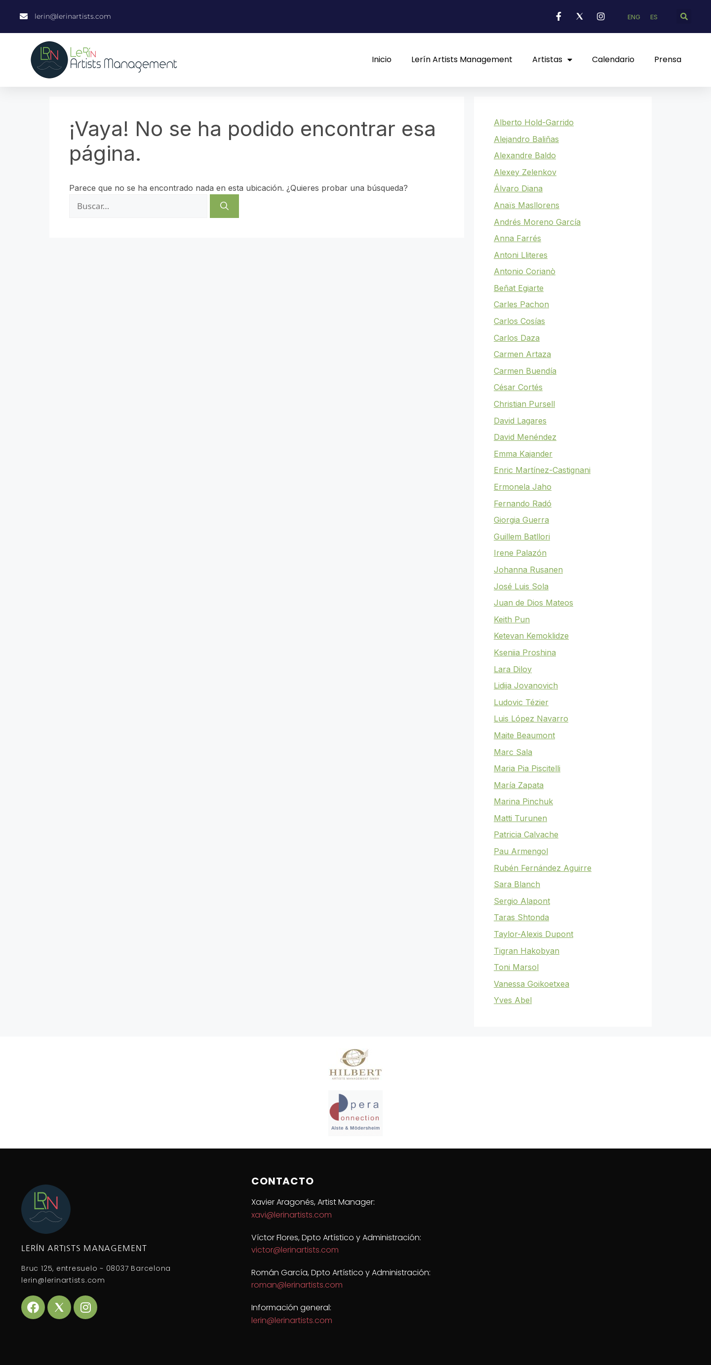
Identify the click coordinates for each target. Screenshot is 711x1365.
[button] (683, 16)
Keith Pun (512, 619)
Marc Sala (513, 752)
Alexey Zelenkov (525, 172)
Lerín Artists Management (462, 59)
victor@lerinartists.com (295, 1250)
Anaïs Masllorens (526, 205)
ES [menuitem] (654, 17)
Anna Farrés (517, 238)
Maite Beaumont (524, 735)
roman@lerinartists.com (297, 1285)
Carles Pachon (521, 304)
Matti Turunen (520, 818)
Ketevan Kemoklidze (531, 636)
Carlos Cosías (519, 321)
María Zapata (519, 785)
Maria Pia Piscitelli (527, 768)
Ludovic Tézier (521, 702)
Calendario (613, 59)
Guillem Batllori (522, 536)
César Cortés (518, 387)
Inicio (382, 59)
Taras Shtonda (521, 917)
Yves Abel (513, 1000)
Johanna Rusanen (528, 570)
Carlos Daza (517, 338)
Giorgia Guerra (521, 520)
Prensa (667, 59)
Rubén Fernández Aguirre (543, 868)
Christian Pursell (524, 404)
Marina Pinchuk (523, 801)
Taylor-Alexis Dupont (533, 934)
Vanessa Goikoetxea (531, 984)
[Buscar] (224, 206)
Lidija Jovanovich (526, 685)
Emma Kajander (523, 454)
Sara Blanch (517, 884)
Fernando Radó (523, 503)
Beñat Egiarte (519, 288)
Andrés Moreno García (537, 222)
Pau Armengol (521, 851)
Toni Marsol (516, 967)
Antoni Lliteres (521, 255)
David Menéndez (525, 437)
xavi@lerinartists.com (291, 1215)
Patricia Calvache (526, 834)
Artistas (552, 60)
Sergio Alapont (522, 901)
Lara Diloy (513, 669)
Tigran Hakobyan (526, 951)
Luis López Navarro (531, 718)
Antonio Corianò (524, 271)
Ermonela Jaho (523, 487)
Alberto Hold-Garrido (534, 122)
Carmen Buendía (525, 371)
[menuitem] (634, 17)
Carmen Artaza (522, 354)
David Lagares (520, 421)
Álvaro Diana (518, 188)
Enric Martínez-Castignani (542, 470)
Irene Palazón (520, 553)
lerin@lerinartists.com (291, 1320)
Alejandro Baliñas (526, 139)
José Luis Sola (521, 586)
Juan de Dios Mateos (533, 603)
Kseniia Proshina (525, 652)
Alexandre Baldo (525, 155)
